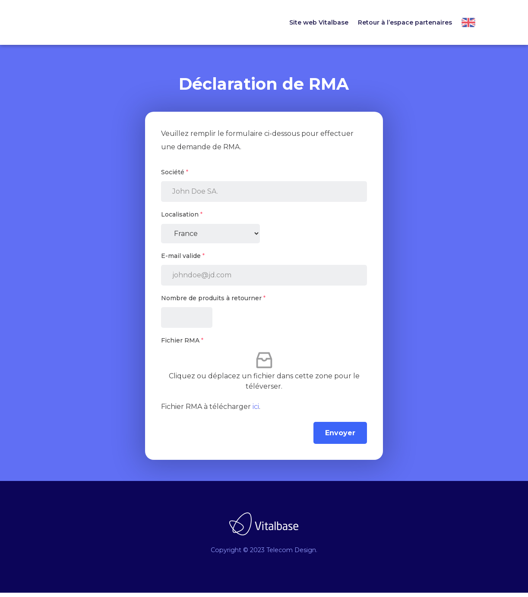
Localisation (181, 219)
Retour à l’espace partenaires (405, 22)
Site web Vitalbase (318, 22)
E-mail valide (183, 260)
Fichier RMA (182, 345)
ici (256, 411)
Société (174, 176)
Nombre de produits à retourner (213, 302)
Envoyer (340, 437)
